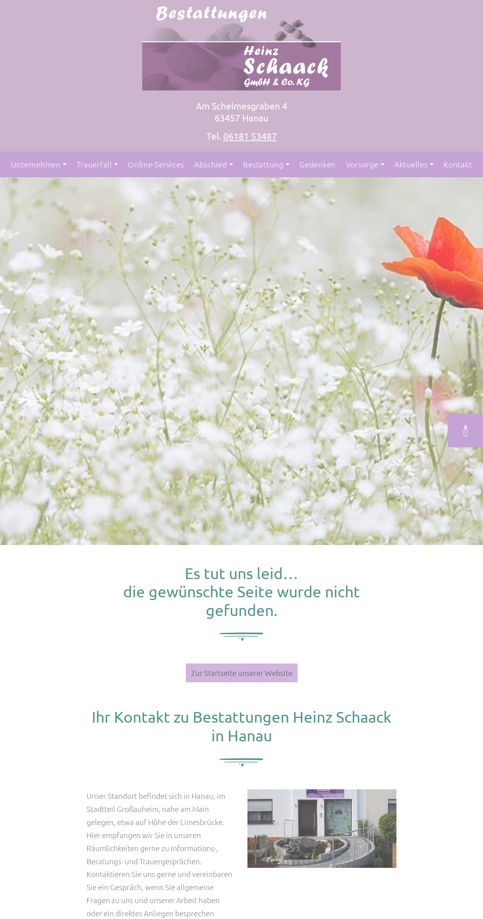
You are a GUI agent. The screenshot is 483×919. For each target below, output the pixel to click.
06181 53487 (250, 136)
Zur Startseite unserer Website (241, 672)
